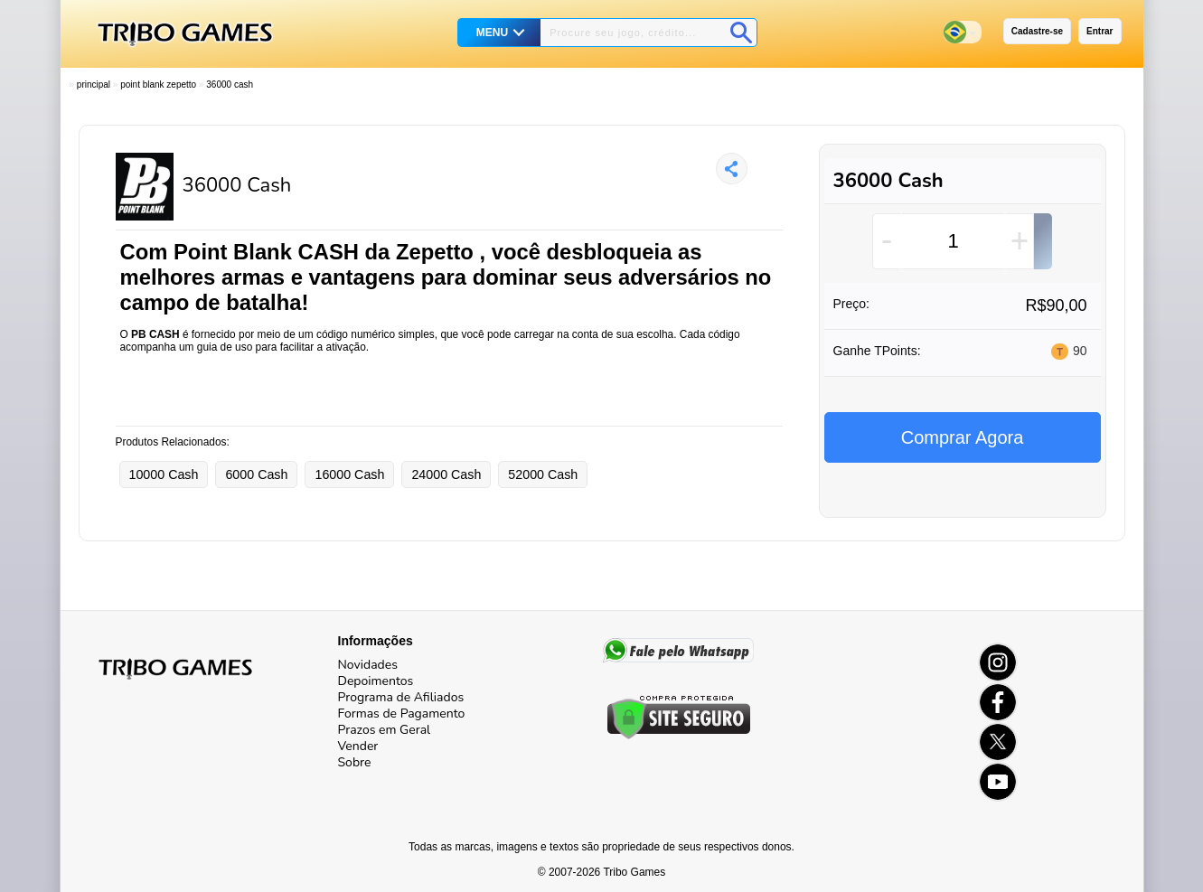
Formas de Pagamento (401, 713)
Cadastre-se (1037, 31)
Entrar (1099, 31)
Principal (93, 84)
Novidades (368, 664)
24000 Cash (446, 474)
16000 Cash (349, 474)
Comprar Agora (962, 437)
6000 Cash (256, 474)
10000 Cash (164, 474)
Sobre (354, 762)
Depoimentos (376, 681)
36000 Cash (229, 84)
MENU (492, 32)
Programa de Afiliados (401, 697)
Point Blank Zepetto (158, 84)
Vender (358, 746)
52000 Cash (543, 474)
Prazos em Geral (384, 729)
